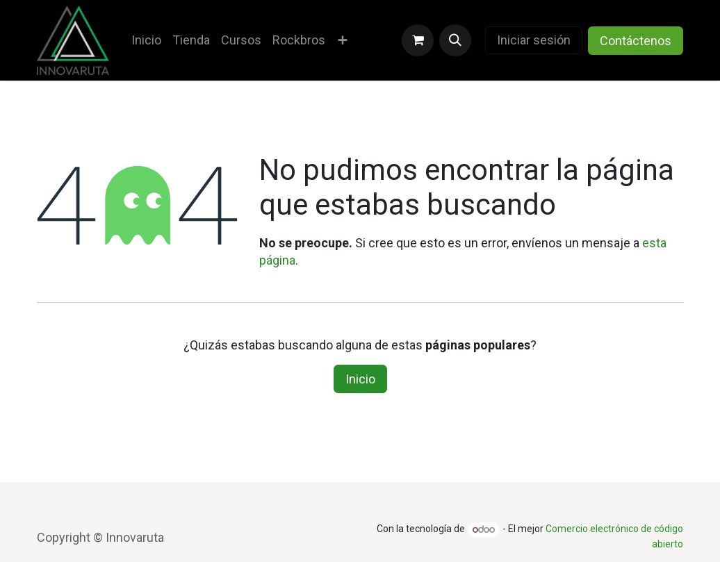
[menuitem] (146, 40)
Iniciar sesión (534, 40)
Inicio (360, 379)
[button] (455, 40)
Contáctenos (635, 40)
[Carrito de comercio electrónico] (418, 40)
